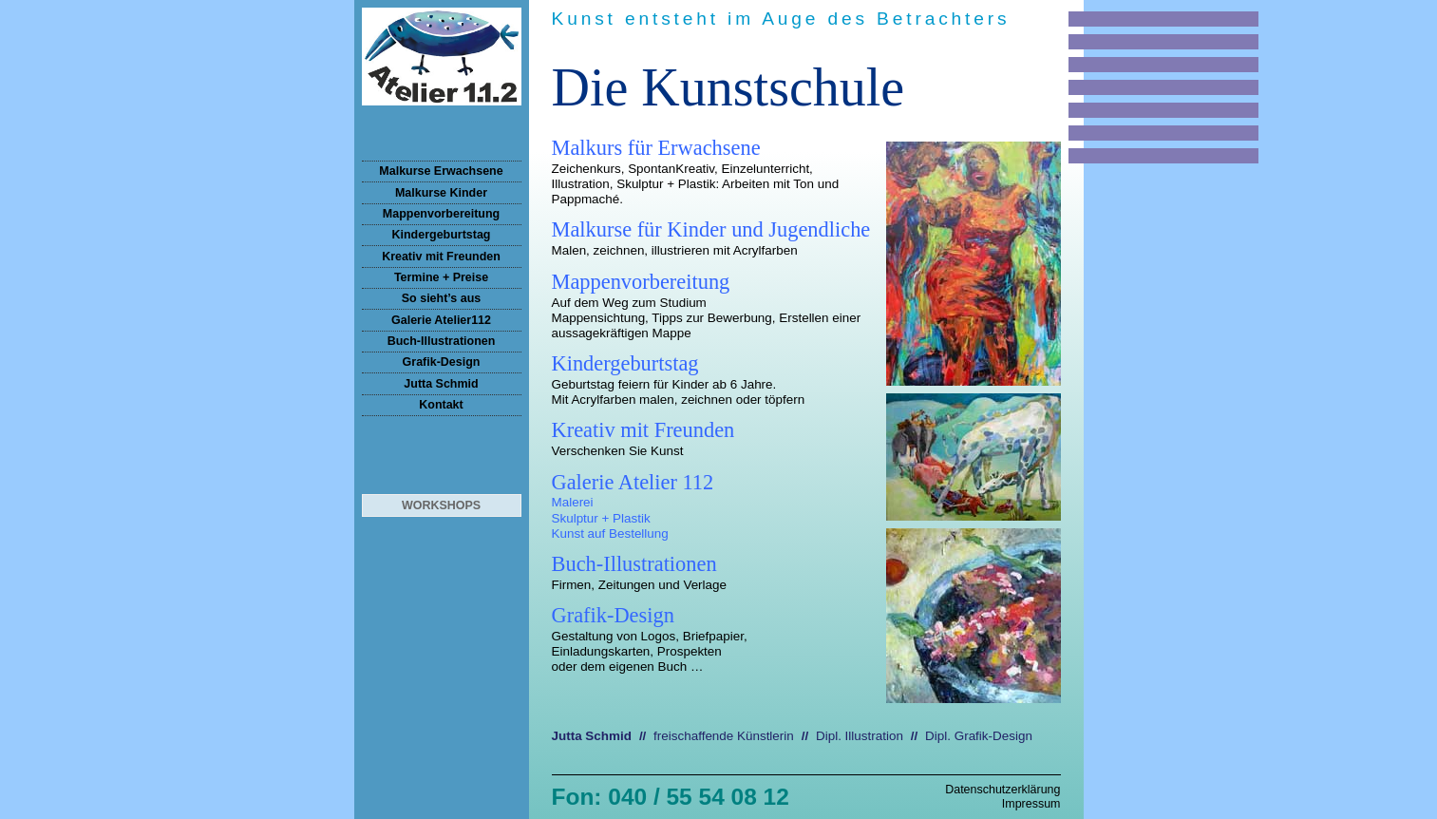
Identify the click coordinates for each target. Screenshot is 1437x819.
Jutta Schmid (441, 383)
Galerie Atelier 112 (633, 482)
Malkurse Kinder (441, 193)
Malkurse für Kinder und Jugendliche (711, 229)
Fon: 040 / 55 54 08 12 (670, 796)
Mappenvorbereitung (441, 213)
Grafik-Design (442, 362)
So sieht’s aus (441, 298)
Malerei (573, 502)
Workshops (441, 505)
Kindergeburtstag (441, 234)
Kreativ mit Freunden (441, 256)
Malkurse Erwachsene (440, 171)
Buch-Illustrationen (442, 341)
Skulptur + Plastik (601, 518)
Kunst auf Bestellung (610, 533)
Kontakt (441, 404)
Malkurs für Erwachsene (656, 148)
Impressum (1031, 803)
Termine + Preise (441, 277)
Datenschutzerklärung (1002, 789)
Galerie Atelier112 (441, 320)
